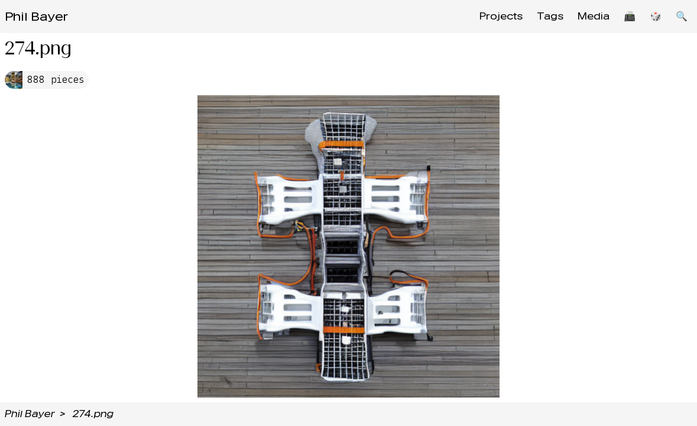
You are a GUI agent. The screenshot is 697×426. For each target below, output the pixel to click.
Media (594, 16)
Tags (550, 16)
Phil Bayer (36, 16)
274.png (93, 413)
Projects (501, 16)
